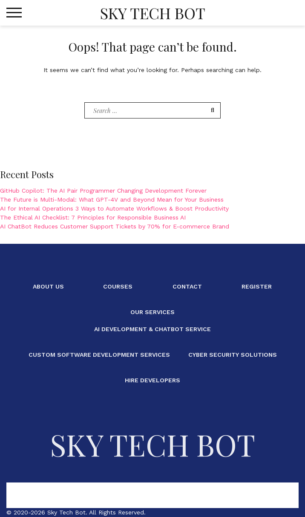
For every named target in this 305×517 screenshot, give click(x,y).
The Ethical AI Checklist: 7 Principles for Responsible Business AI (93, 217)
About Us (48, 286)
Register (257, 286)
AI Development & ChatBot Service (152, 329)
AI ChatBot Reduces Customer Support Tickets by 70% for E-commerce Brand (114, 226)
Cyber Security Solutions (232, 354)
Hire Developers (152, 380)
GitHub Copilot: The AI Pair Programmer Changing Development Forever (103, 190)
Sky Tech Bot (152, 13)
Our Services (152, 312)
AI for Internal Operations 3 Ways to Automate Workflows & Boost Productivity (114, 208)
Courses (117, 286)
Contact (187, 286)
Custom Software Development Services (99, 354)
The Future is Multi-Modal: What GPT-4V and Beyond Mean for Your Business (112, 199)
